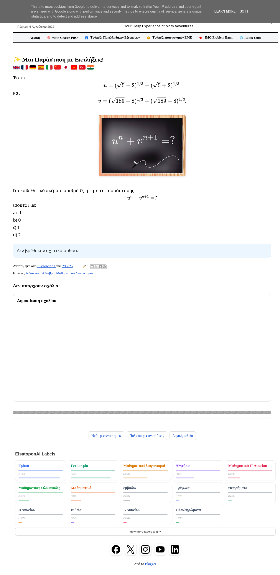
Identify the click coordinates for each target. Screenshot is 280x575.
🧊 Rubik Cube (250, 37)
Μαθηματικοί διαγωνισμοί (74, 273)
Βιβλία (76, 510)
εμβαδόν (129, 488)
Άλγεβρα (48, 273)
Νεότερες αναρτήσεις (106, 435)
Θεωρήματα (237, 488)
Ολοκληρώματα (188, 510)
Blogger (150, 564)
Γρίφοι (23, 466)
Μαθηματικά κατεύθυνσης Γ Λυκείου (250, 467)
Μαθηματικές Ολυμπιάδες (39, 488)
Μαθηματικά (81, 488)
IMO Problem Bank (215, 38)
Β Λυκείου (26, 510)
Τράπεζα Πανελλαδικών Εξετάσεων (112, 38)
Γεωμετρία (79, 466)
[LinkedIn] (175, 549)
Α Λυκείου (33, 273)
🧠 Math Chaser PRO (62, 37)
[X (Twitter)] (130, 549)
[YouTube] (160, 549)
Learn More (224, 11)
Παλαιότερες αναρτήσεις (147, 435)
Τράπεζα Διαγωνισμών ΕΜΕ (169, 38)
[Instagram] (145, 549)
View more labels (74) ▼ (145, 531)
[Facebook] (116, 549)
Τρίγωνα (182, 488)
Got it (245, 11)
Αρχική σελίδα (182, 435)
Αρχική (35, 37)
